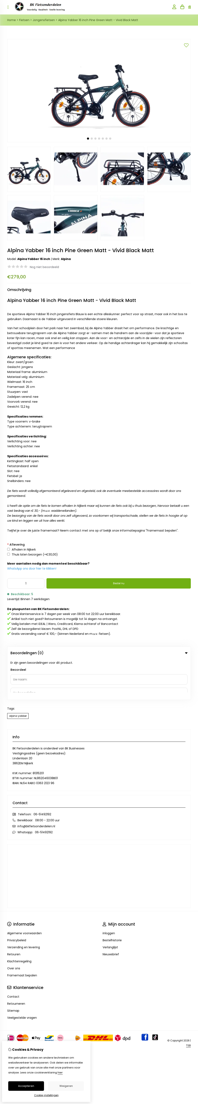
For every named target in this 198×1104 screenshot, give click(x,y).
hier (60, 1072)
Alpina (66, 259)
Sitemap (13, 970)
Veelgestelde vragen (22, 977)
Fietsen (24, 20)
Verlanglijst (110, 907)
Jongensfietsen (44, 20)
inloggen (109, 893)
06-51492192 (42, 774)
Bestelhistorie (112, 900)
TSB (188, 1005)
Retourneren (16, 963)
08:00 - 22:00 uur (47, 780)
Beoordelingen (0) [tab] (99, 653)
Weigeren (66, 1086)
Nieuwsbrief (111, 914)
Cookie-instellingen (46, 1095)
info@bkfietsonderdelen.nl (36, 786)
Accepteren (26, 1086)
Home (11, 20)
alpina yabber (18, 675)
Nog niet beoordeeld (44, 267)
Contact (13, 956)
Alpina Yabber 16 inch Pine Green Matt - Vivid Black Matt (98, 20)
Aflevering (16, 545)
